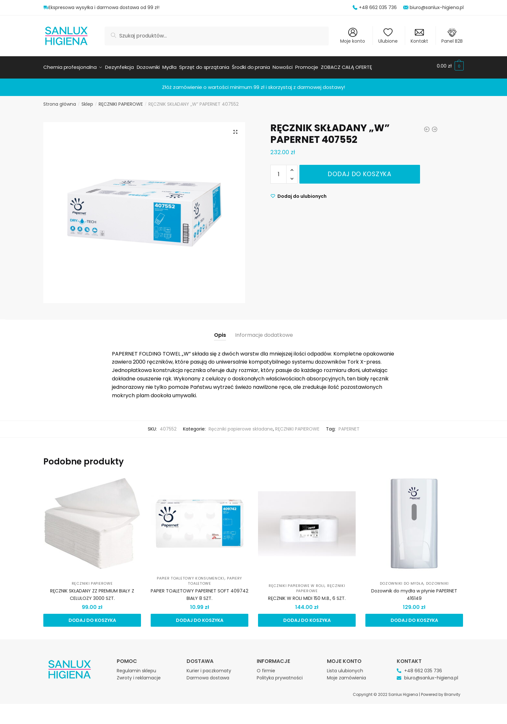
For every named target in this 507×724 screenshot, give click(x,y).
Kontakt (419, 36)
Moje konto (352, 36)
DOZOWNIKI (437, 580)
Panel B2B (452, 36)
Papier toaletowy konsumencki (190, 575)
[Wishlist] (298, 193)
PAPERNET (349, 426)
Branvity (452, 691)
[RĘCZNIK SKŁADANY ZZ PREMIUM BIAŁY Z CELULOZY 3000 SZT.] (92, 520)
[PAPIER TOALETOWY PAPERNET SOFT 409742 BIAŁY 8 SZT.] (199, 520)
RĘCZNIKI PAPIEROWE (121, 101)
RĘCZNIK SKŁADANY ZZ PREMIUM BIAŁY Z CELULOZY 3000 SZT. (92, 592)
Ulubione (388, 36)
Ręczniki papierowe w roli (297, 582)
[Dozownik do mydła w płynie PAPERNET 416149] (414, 520)
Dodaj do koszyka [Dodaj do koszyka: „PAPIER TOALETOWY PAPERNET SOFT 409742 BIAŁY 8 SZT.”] (199, 617)
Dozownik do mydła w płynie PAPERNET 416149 (414, 592)
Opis (220, 332)
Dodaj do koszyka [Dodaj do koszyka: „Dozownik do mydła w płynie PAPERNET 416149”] (414, 617)
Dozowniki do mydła (402, 580)
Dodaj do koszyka (359, 171)
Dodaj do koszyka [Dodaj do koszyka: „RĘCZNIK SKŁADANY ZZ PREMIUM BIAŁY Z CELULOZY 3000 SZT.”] (92, 617)
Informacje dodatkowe (264, 332)
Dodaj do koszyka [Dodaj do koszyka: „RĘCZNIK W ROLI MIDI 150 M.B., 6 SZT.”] (307, 617)
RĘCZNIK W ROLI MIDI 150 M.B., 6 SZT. (307, 595)
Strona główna (59, 101)
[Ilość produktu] (278, 171)
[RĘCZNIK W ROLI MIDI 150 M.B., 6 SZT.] (307, 520)
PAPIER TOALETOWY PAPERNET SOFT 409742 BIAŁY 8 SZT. (199, 592)
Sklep (87, 101)
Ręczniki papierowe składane (241, 426)
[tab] (220, 327)
